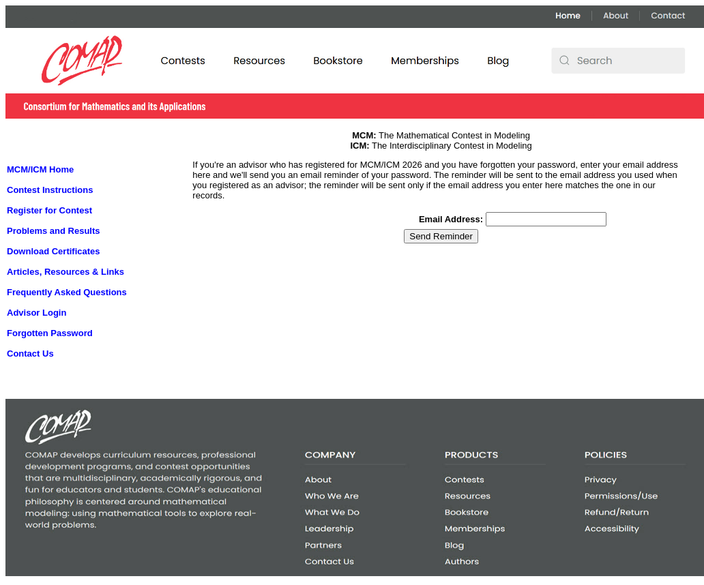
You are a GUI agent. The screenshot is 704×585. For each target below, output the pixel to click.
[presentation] (379, 272)
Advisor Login (36, 313)
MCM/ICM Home (40, 169)
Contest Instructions (50, 190)
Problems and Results (53, 231)
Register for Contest (49, 210)
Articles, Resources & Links (65, 272)
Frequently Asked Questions (67, 292)
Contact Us (30, 353)
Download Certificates (53, 251)
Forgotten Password (50, 333)
